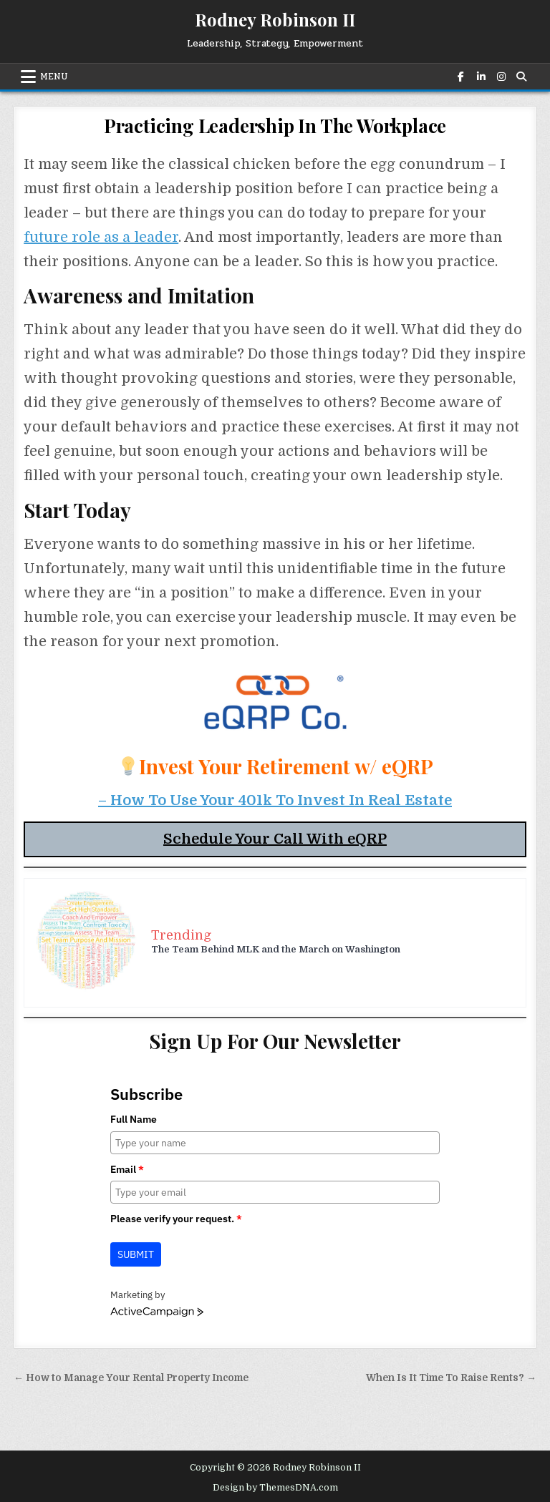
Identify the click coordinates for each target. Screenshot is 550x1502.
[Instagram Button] (499, 76)
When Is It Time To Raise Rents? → (451, 1377)
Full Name (133, 1119)
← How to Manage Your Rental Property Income (131, 1377)
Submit (135, 1254)
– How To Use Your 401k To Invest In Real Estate (275, 800)
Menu (54, 76)
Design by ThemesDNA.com (275, 1488)
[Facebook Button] (459, 76)
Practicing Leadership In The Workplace (275, 125)
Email (127, 1169)
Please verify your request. (176, 1218)
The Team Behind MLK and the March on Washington (275, 949)
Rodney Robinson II (275, 19)
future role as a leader (101, 237)
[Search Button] (520, 76)
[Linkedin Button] (479, 76)
